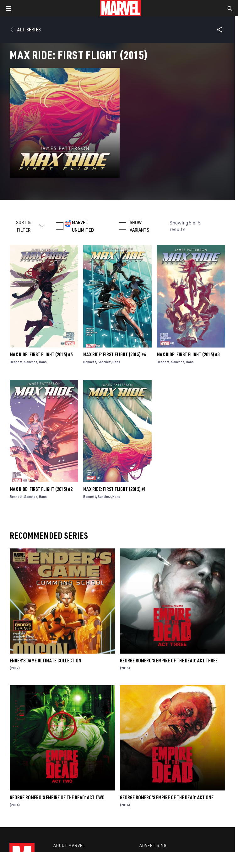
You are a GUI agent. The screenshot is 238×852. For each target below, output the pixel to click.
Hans (43, 361)
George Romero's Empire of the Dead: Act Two (57, 797)
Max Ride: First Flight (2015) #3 (188, 354)
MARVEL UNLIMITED (83, 226)
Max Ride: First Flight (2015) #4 (114, 354)
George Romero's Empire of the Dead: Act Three (169, 660)
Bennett (16, 361)
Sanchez (30, 361)
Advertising (153, 845)
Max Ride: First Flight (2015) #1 (114, 489)
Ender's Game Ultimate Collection (45, 660)
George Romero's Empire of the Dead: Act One (167, 797)
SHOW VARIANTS (139, 226)
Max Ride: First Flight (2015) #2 (41, 489)
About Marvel (69, 845)
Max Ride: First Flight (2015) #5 (41, 354)
